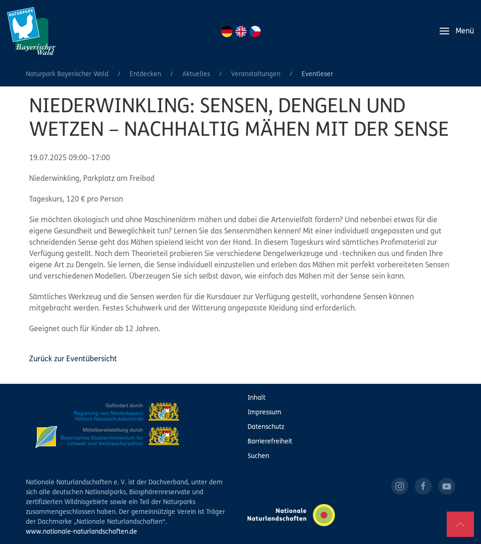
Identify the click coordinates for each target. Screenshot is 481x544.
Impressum (264, 412)
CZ (255, 31)
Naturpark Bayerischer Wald (67, 74)
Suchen (258, 456)
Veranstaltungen (255, 74)
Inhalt (256, 398)
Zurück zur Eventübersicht (73, 359)
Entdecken (145, 74)
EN (241, 31)
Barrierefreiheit (270, 441)
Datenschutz (266, 427)
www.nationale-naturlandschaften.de (81, 532)
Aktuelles (196, 74)
